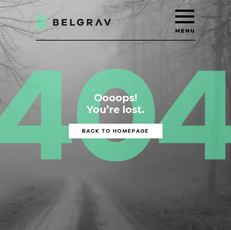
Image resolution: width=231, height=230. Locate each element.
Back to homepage (115, 131)
